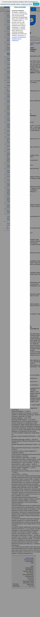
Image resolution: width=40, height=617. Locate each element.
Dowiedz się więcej (26, 4)
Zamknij (36, 4)
